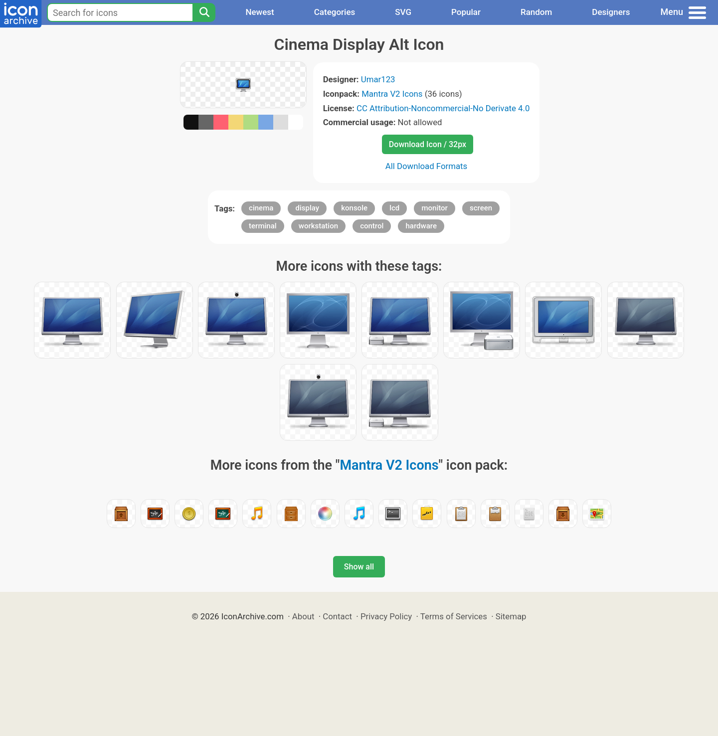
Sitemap (511, 616)
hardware (420, 225)
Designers (611, 12)
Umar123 (378, 79)
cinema (261, 207)
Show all (359, 566)
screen (481, 207)
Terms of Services (453, 616)
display (307, 207)
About (303, 616)
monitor (434, 207)
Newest (259, 12)
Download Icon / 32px (427, 144)
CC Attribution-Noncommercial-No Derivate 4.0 (443, 108)
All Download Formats (426, 166)
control (371, 225)
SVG (403, 12)
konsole (354, 207)
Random (536, 12)
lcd (394, 207)
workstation (318, 225)
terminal (262, 225)
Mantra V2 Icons (391, 94)
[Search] (203, 12)
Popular (466, 12)
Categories (335, 12)
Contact (337, 616)
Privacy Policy (386, 616)
